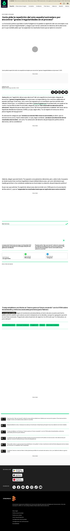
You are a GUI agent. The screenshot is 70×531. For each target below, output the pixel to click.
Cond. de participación (18, 517)
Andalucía (39, 6)
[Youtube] (40, 488)
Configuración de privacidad (19, 519)
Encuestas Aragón (57, 1)
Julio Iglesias (49, 1)
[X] (14, 488)
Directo (42, 325)
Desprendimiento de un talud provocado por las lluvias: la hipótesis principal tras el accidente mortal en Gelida (36, 424)
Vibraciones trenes (32, 1)
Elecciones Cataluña (52, 325)
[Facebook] (18, 488)
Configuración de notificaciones (20, 521)
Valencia (54, 6)
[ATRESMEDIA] (35, 499)
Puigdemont (34, 325)
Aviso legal (15, 511)
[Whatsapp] (23, 488)
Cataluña (31, 6)
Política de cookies (17, 515)
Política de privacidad (17, 513)
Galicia (67, 6)
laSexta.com (5, 86)
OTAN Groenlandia (41, 1)
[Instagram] (31, 488)
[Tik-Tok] (36, 488)
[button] (52, 92)
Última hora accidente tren (20, 1)
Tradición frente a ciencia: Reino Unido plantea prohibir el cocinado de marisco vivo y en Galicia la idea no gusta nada (37, 451)
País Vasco (47, 6)
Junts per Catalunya (22, 325)
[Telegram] (27, 488)
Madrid (61, 6)
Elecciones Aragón (21, 6)
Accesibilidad (15, 523)
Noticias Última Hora (9, 325)
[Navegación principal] (68, 3)
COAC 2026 (64, 1)
